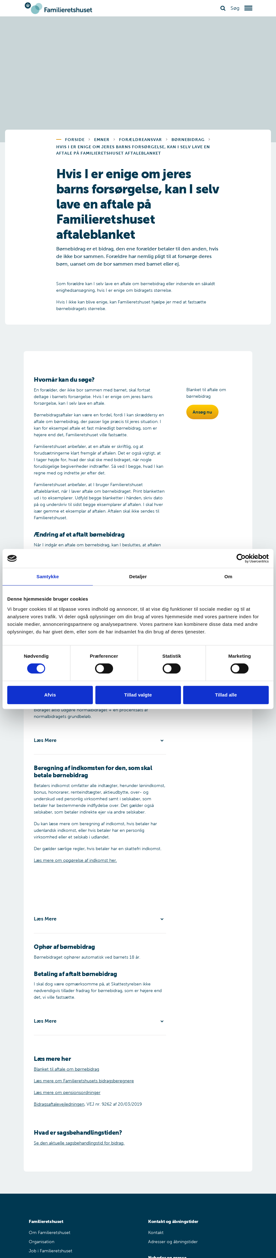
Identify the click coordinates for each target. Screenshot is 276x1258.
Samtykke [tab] (48, 576)
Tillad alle (226, 694)
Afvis (50, 694)
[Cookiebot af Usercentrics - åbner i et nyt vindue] (241, 558)
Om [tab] (228, 576)
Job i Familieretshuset (50, 1251)
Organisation (41, 1241)
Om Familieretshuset (49, 1232)
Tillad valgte (138, 694)
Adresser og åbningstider (173, 1241)
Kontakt (156, 1232)
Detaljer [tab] (138, 576)
